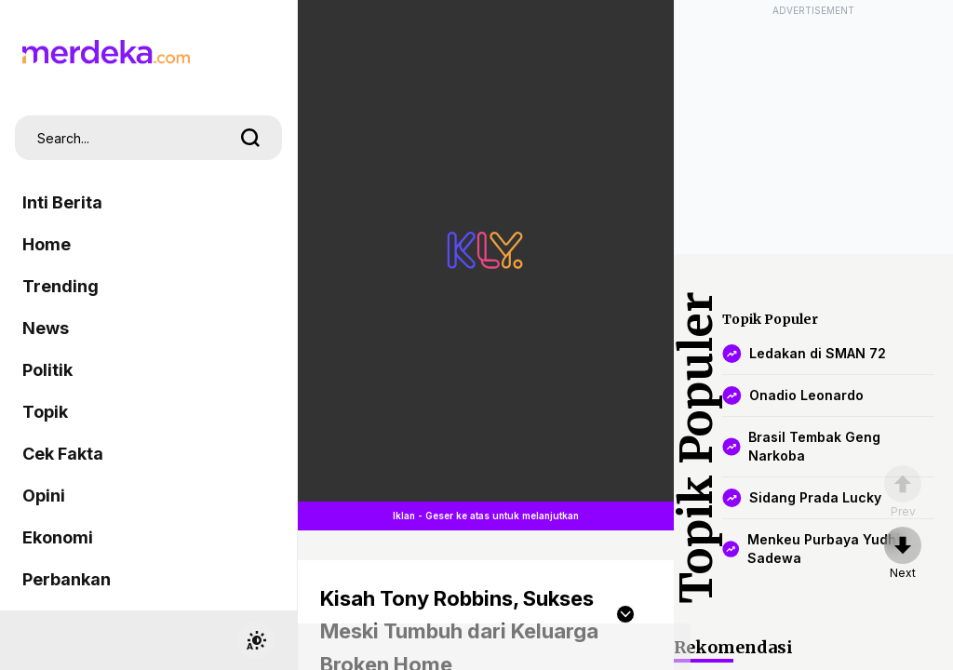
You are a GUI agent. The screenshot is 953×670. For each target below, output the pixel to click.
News (45, 328)
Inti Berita (62, 202)
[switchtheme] (256, 640)
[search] (250, 137)
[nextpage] (902, 554)
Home (46, 244)
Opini (43, 495)
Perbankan (66, 579)
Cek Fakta (62, 453)
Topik (45, 412)
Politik (47, 370)
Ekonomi (57, 537)
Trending (60, 286)
